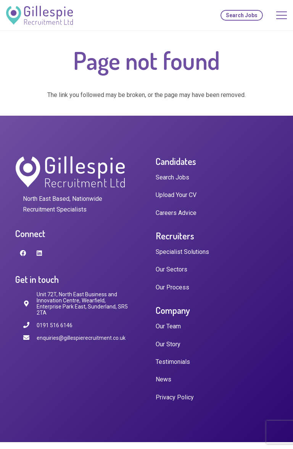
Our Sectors (171, 269)
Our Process (172, 287)
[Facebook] (23, 253)
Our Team (168, 326)
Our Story (168, 344)
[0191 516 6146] (30, 325)
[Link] (39, 15)
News (163, 379)
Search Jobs (172, 177)
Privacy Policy (175, 397)
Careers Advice (176, 212)
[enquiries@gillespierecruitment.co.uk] (30, 337)
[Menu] (281, 15)
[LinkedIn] (39, 253)
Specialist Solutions (182, 251)
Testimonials (173, 361)
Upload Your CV (176, 195)
